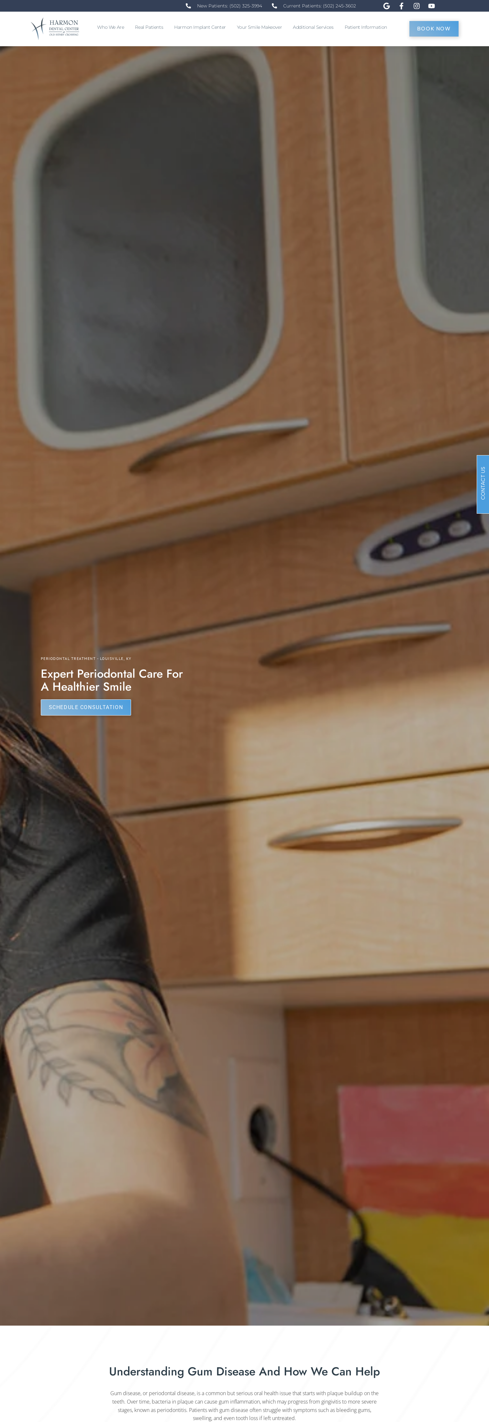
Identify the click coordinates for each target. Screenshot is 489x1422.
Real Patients (150, 27)
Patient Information (367, 27)
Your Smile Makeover (261, 27)
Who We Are (112, 27)
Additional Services (315, 27)
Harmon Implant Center (201, 27)
